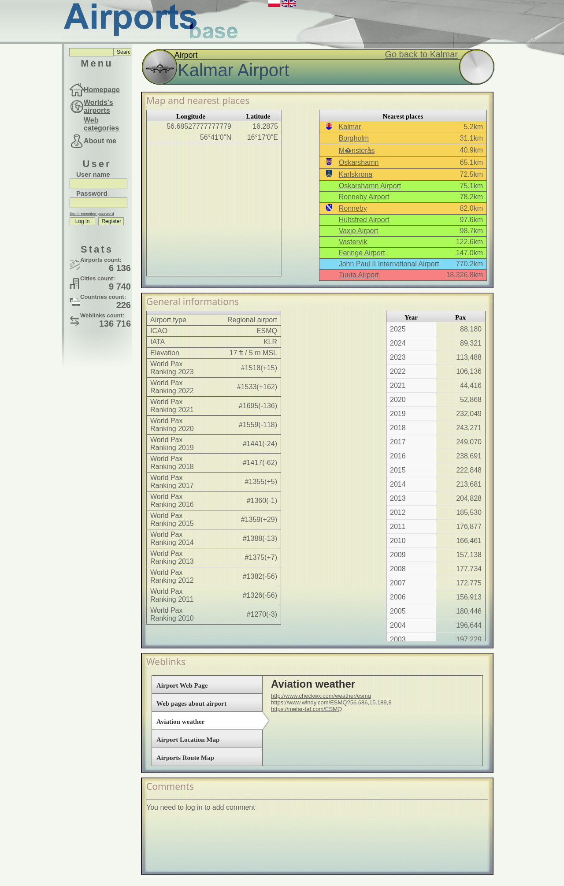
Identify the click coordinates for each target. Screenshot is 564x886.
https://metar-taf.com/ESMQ (306, 709)
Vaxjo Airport (358, 231)
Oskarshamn (359, 162)
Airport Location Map (187, 739)
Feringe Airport (362, 253)
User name (93, 174)
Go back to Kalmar (421, 54)
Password (92, 193)
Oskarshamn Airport (370, 186)
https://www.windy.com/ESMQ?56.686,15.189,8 (331, 702)
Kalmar (350, 126)
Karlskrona (355, 174)
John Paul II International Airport (389, 264)
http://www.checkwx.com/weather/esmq (321, 695)
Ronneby (353, 208)
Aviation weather (180, 721)
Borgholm (354, 138)
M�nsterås (357, 150)
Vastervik (353, 242)
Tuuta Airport (359, 275)
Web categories (101, 124)
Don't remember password (92, 214)
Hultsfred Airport (364, 219)
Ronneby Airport (364, 197)
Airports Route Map (185, 757)
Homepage (102, 89)
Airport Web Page (182, 685)
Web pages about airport (191, 703)
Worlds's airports (98, 106)
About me (100, 141)
